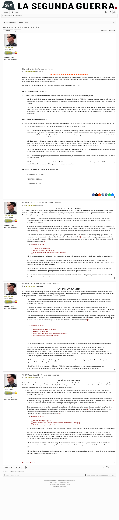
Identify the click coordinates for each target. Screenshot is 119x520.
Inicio (6, 12)
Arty (56, 482)
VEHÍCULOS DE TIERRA (35, 175)
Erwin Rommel (8, 47)
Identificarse (8, 15)
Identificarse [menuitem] (110, 12)
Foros (16, 12)
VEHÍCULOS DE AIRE (34, 183)
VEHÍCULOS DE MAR (34, 179)
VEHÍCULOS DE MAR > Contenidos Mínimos (40, 283)
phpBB (54, 480)
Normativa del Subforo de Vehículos (21, 27)
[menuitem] (106, 12)
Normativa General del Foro (61, 96)
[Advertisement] (70, 50)
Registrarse (18, 15)
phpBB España (66, 484)
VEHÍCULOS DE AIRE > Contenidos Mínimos (40, 375)
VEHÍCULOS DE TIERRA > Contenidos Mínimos (41, 203)
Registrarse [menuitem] (115, 12)
